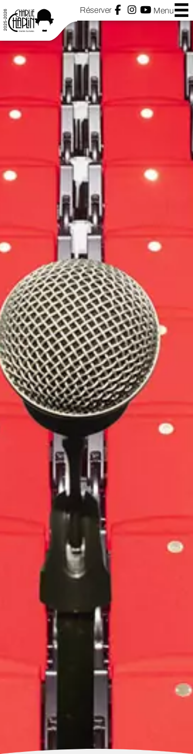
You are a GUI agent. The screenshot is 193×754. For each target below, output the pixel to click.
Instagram (132, 10)
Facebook (118, 10)
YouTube (145, 10)
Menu (171, 10)
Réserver (95, 10)
